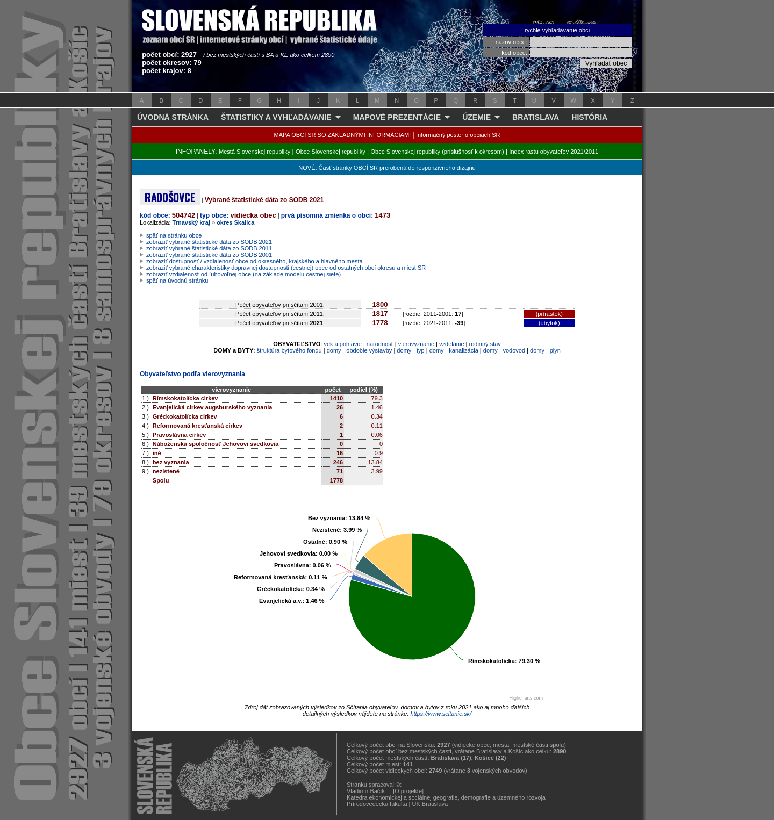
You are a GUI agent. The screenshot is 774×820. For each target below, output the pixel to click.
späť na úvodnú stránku (177, 280)
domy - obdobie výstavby (359, 350)
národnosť (380, 344)
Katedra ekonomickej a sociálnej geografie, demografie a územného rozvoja (446, 797)
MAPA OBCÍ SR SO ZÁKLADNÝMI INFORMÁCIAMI (342, 135)
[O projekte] (408, 791)
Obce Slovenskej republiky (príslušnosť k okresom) (437, 151)
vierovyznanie (416, 344)
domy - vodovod (504, 350)
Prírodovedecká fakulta (377, 804)
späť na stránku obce (174, 235)
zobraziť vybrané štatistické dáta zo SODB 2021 (209, 242)
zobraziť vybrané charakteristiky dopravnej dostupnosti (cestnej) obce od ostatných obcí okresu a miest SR (286, 267)
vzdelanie (451, 344)
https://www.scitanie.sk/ (440, 713)
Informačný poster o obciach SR (458, 135)
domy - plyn (545, 350)
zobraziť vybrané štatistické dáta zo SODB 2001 (209, 254)
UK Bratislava (430, 804)
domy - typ (410, 350)
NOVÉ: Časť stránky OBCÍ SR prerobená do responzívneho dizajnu (386, 167)
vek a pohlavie (343, 344)
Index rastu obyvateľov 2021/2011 (553, 151)
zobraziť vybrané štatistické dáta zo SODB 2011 (209, 248)
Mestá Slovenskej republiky (254, 151)
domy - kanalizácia (453, 350)
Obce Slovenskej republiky (331, 151)
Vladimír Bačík (366, 791)
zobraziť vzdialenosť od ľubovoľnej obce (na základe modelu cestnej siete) (243, 274)
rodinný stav (485, 344)
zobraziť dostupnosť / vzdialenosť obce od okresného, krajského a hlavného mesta (254, 261)
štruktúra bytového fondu (289, 350)
